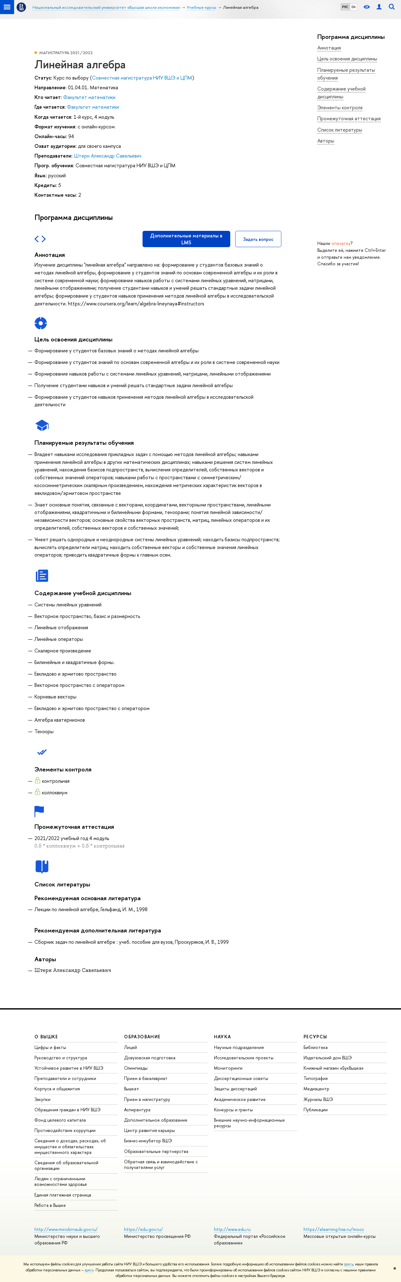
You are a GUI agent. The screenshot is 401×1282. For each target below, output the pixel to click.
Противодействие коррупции (65, 1130)
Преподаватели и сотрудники (65, 1078)
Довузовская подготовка (149, 1058)
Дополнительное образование (155, 1120)
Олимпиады (136, 1068)
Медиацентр (316, 1089)
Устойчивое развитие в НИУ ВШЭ (68, 1068)
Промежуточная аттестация (349, 118)
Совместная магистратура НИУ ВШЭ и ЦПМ (142, 77)
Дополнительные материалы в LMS (186, 239)
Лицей (130, 1047)
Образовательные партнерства (156, 1151)
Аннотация (329, 47)
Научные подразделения (239, 1047)
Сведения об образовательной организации (66, 1165)
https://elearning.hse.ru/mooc (334, 1229)
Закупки (42, 1099)
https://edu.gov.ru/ (143, 1229)
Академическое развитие (240, 1099)
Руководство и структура (60, 1058)
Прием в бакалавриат (146, 1078)
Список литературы (339, 129)
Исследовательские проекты (243, 1058)
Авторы (325, 140)
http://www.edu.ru (232, 1229)
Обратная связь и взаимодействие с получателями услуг (161, 1164)
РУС (345, 7)
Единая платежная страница (62, 1195)
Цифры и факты (50, 1047)
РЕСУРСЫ (315, 1037)
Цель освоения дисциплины (347, 58)
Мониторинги (228, 1068)
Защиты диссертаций (235, 1089)
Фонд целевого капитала (60, 1120)
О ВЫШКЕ (46, 1037)
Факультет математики (89, 97)
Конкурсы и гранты (233, 1110)
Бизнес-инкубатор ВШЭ (148, 1141)
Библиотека (316, 1047)
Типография (316, 1078)
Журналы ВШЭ (318, 1099)
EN (354, 7)
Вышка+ (131, 1089)
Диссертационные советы (241, 1078)
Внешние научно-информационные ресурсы (249, 1123)
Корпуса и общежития (57, 1089)
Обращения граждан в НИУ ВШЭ (67, 1110)
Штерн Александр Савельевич (107, 155)
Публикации (316, 1110)
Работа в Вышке (50, 1205)
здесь (348, 1264)
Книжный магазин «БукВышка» (334, 1068)
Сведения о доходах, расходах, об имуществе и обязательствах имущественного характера (70, 1146)
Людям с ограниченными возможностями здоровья (60, 1181)
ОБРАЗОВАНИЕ (142, 1037)
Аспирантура (137, 1110)
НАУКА (222, 1037)
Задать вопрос (258, 239)
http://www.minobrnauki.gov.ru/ (66, 1229)
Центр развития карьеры (149, 1130)
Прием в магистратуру (147, 1099)
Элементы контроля (339, 107)
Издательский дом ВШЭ (328, 1058)
